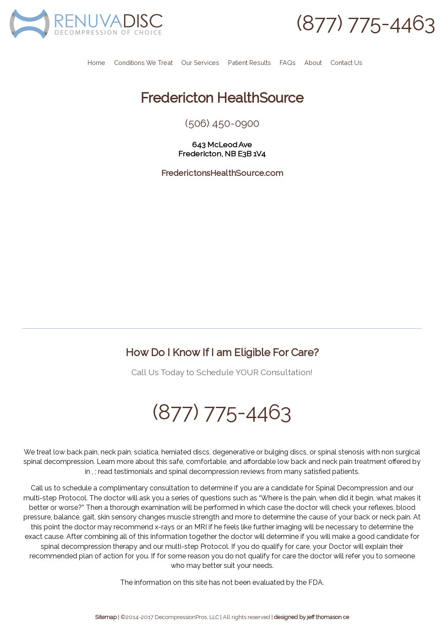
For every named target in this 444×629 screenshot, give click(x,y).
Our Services (200, 62)
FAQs (288, 62)
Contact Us (346, 62)
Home (96, 62)
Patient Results (249, 62)
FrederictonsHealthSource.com (222, 173)
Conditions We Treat (143, 62)
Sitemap (106, 617)
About (313, 62)
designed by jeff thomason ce (311, 617)
